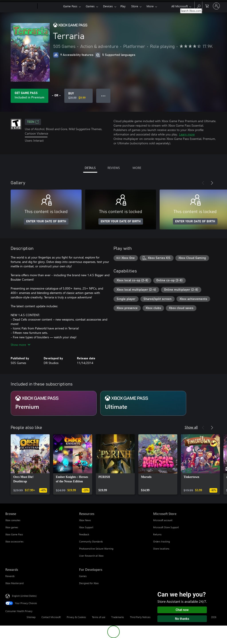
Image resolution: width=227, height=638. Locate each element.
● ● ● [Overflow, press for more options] (103, 95)
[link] (30, 464)
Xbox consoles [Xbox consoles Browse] (12, 520)
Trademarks (117, 617)
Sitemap (31, 617)
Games (90, 6)
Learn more (187, 134)
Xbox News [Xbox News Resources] (85, 520)
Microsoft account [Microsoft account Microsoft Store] (162, 520)
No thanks (182, 618)
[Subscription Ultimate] (143, 403)
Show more (20, 344)
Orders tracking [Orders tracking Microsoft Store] (161, 541)
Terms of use (98, 617)
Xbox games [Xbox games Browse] (11, 527)
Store (134, 6)
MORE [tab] (137, 168)
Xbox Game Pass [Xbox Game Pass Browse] (14, 534)
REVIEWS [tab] (114, 168)
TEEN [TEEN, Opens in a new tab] (33, 122)
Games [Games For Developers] (83, 576)
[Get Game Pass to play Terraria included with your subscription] (29, 96)
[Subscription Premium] (54, 403)
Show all (191, 427)
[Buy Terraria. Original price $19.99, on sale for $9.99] (78, 96)
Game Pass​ (70, 6)
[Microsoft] (20, 6)
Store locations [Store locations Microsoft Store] (161, 548)
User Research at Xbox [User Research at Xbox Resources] (91, 555)
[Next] (211, 183)
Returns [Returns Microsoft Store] (157, 534)
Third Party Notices (140, 617)
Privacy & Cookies (76, 617)
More (150, 6)
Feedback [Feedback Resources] (84, 534)
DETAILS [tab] (90, 168)
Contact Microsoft (51, 617)
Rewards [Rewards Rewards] (10, 576)
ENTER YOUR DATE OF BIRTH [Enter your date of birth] (46, 221)
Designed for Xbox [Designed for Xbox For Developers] (89, 583)
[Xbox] (50, 6)
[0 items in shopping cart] (207, 5)
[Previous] (203, 183)
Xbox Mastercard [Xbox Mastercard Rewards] (14, 583)
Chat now (182, 610)
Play (122, 6)
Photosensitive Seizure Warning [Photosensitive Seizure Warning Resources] (96, 548)
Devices (108, 6)
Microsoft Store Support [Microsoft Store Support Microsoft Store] (166, 527)
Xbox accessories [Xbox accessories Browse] (14, 541)
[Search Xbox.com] (198, 6)
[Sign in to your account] (216, 6)
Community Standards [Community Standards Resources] (91, 541)
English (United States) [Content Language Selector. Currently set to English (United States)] (24, 595)
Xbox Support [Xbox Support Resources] (86, 527)
